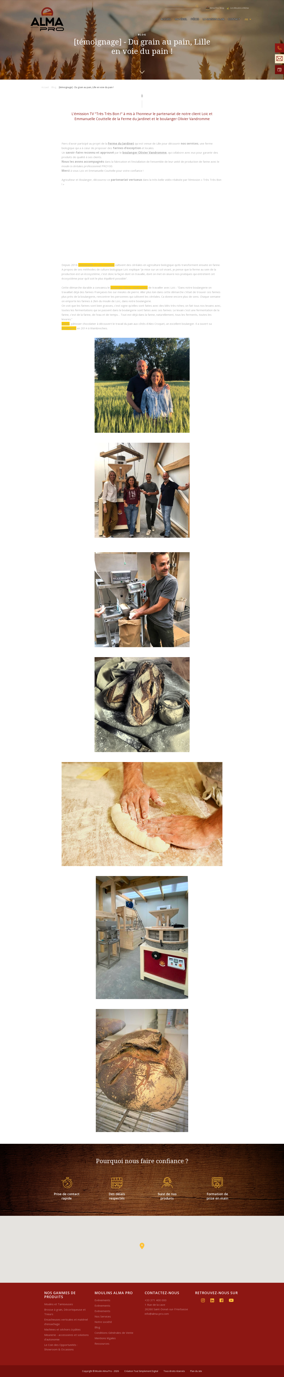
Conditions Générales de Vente (114, 1332)
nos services (189, 143)
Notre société (103, 1322)
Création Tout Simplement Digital (141, 1371)
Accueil (166, 19)
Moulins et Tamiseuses (58, 1304)
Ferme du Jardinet (121, 143)
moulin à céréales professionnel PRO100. (87, 166)
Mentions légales (105, 1338)
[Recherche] (179, 6)
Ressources (102, 1343)
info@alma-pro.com (157, 1313)
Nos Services (103, 1316)
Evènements (102, 1300)
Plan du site (196, 1371)
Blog (97, 1327)
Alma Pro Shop (215, 8)
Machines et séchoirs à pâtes (62, 1329)
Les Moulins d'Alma (238, 8)
